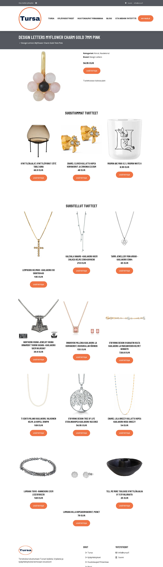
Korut (96, 51)
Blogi (109, 17)
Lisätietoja (91, 68)
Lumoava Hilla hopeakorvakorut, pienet (81, 509)
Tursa (51, 17)
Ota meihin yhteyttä (125, 17)
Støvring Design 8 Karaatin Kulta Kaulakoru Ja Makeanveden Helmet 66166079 (124, 343)
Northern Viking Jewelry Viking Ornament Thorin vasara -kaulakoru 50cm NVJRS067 (38, 342)
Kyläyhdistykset (66, 17)
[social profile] (36, 3)
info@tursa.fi (138, 3)
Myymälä (145, 17)
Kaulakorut (104, 51)
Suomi (128, 3)
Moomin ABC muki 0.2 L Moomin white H (124, 161)
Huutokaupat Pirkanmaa (90, 17)
